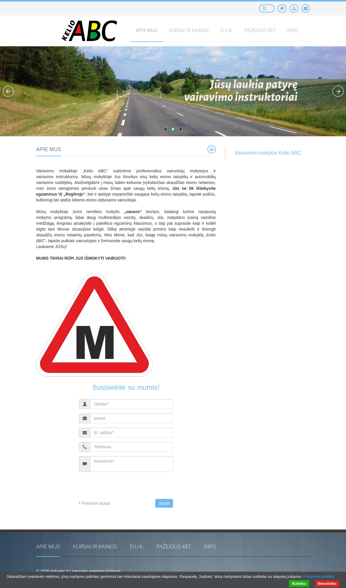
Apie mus (48, 546)
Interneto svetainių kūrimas (96, 571)
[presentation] (127, 487)
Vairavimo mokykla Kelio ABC (267, 153)
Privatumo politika (318, 576)
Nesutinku (327, 583)
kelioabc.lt (59, 571)
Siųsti (164, 503)
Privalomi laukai (94, 503)
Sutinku (299, 583)
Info (210, 546)
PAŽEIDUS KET (173, 546)
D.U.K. (137, 546)
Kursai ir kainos (95, 546)
